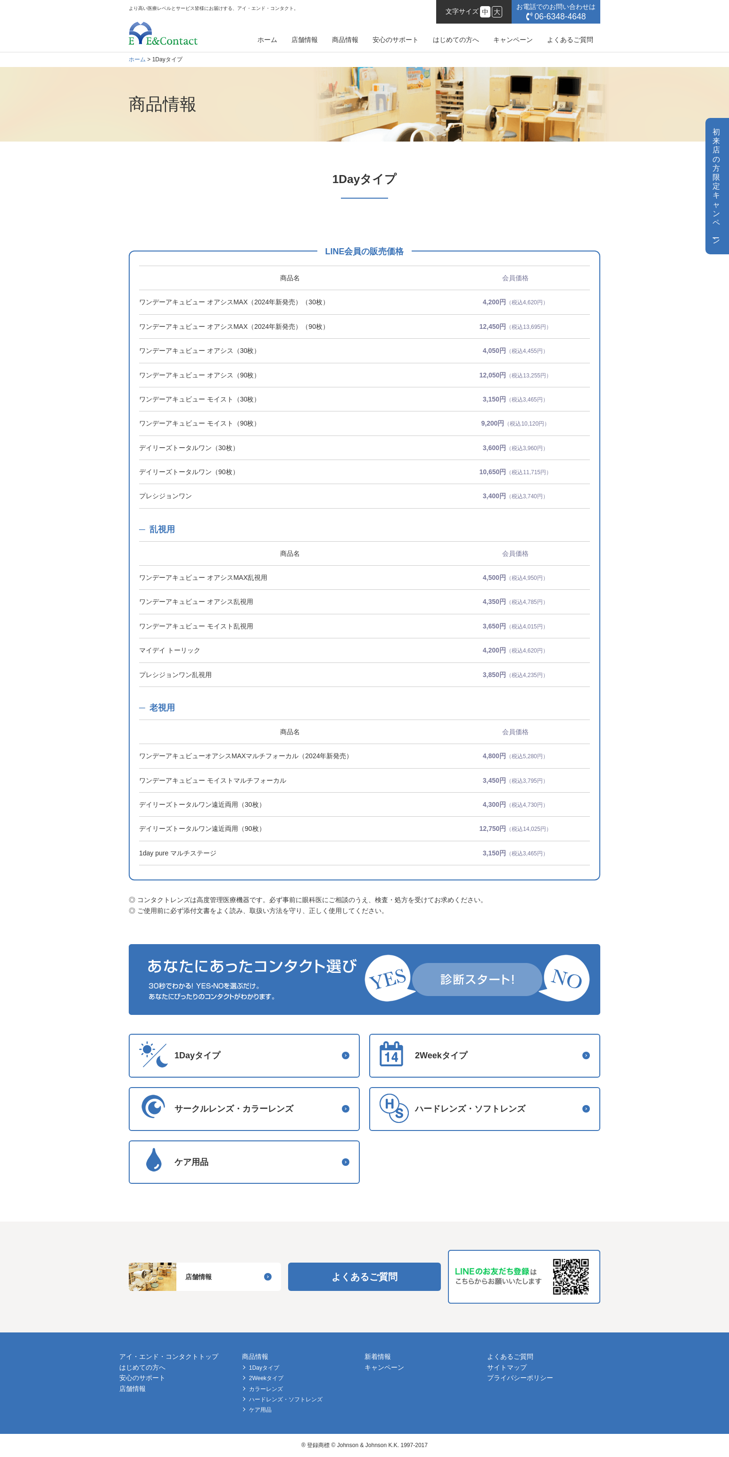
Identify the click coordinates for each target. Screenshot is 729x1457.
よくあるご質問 (570, 39)
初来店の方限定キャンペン (716, 186)
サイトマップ (507, 1367)
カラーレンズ (266, 1389)
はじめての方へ (456, 39)
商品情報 (345, 39)
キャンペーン (513, 39)
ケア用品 (260, 1410)
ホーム (267, 39)
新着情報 (377, 1356)
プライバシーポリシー (520, 1378)
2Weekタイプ (266, 1378)
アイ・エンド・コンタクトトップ (168, 1356)
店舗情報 (304, 39)
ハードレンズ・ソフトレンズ (286, 1399)
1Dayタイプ (264, 1368)
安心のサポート (396, 39)
